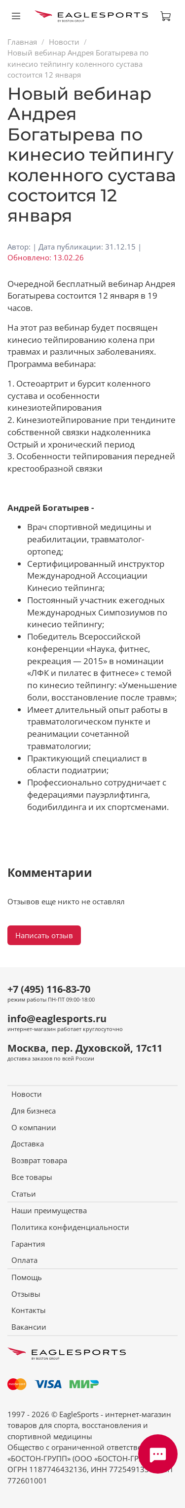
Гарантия (28, 1244)
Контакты (28, 1310)
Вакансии (28, 1327)
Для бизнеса (33, 1111)
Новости (64, 42)
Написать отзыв (44, 935)
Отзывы (25, 1294)
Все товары (31, 1177)
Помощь (26, 1277)
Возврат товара (39, 1160)
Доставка (27, 1143)
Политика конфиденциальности (70, 1227)
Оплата (24, 1260)
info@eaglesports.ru (57, 1018)
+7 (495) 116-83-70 (48, 989)
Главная (22, 42)
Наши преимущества (49, 1210)
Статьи (23, 1194)
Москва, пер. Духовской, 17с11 (84, 1048)
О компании (33, 1127)
